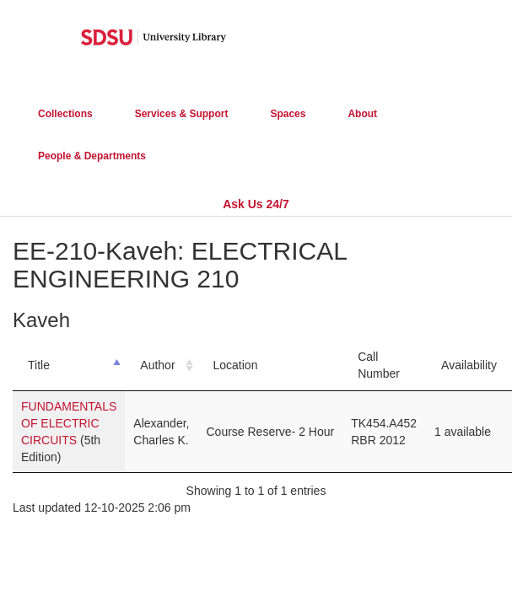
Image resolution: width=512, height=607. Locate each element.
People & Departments (92, 156)
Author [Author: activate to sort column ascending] (157, 365)
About (362, 114)
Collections (65, 114)
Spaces (287, 114)
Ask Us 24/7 (256, 204)
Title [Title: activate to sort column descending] (39, 365)
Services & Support (182, 114)
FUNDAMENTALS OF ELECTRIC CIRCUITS (68, 423)
